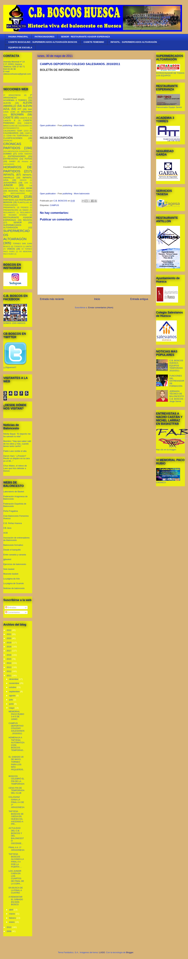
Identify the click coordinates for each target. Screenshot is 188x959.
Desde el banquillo (12, 550)
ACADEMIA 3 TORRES (15, 100)
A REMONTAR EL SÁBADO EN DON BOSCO (16, 901)
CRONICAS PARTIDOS (12, 146)
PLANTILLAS (23, 202)
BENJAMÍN (17, 114)
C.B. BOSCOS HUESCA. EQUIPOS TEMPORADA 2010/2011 (176, 365)
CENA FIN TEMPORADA (17, 135)
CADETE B (9, 120)
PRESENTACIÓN (10, 210)
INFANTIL (8, 174)
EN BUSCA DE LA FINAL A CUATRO (16, 890)
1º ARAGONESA (12, 95)
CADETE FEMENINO (94, 42)
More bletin (79, 125)
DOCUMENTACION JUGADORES (16, 151)
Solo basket (8, 569)
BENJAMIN (26, 112)
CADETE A (24, 118)
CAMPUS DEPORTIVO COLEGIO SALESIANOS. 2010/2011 (16, 728)
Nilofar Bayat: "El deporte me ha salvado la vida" (17, 435)
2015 (9, 659)
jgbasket (7, 559)
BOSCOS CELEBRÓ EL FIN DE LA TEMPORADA (16, 780)
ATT (19, 109)
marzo (12, 914)
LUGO (102, 952)
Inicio (97, 299)
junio (11, 704)
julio (11, 699)
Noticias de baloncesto (14, 588)
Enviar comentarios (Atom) (100, 307)
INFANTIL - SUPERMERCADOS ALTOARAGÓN (133, 42)
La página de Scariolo (13, 583)
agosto (12, 695)
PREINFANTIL (9, 207)
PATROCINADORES (44, 36)
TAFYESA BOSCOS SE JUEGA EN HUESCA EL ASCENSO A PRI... (16, 817)
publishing (67, 125)
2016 (9, 655)
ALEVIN (7, 103)
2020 (9, 638)
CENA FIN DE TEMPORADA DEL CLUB (16, 790)
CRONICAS (7, 141)
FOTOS (28, 159)
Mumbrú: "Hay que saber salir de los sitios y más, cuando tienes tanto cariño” (17, 443)
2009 (9, 931)
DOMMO (7, 153)
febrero (12, 918)
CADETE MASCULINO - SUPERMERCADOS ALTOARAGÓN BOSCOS (42, 42)
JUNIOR (8, 185)
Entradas (10, 607)
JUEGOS (22, 180)
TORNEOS (18, 246)
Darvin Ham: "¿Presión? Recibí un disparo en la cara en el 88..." (16, 458)
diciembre (14, 679)
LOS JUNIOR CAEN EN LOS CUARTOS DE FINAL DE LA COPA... (16, 877)
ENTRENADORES (17, 156)
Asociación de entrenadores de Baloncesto (16, 539)
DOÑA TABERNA (25, 154)
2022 (9, 630)
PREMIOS (25, 207)
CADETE (8, 117)
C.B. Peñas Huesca (12, 523)
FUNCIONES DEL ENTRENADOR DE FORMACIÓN (176, 381)
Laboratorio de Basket (13, 491)
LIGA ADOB (26, 188)
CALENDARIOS (11, 133)
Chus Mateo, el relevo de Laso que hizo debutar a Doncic (15, 468)
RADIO (26, 210)
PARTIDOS (8, 200)
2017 (9, 650)
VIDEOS (11, 249)
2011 (9, 675)
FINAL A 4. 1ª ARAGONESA (16, 848)
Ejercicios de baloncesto (14, 564)
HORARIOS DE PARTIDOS (17, 169)
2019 (9, 642)
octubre (13, 687)
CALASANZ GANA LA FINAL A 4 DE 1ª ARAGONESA (16, 802)
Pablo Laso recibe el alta (14, 451)
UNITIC (29, 246)
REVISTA (27, 220)
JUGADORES (10, 182)
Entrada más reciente (52, 299)
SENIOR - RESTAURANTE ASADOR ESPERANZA (85, 36)
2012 (9, 671)
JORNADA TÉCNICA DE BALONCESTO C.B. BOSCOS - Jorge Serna (176, 396)
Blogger (129, 952)
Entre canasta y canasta (14, 554)
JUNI (26, 183)
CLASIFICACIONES (12, 138)
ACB (5, 533)
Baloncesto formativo (13, 545)
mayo (12, 708)
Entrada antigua (139, 299)
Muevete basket (10, 574)
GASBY (12, 161)
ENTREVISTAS (10, 159)
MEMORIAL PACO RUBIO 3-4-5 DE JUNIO (16, 715)
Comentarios (12, 612)
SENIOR (18, 222)
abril (11, 909)
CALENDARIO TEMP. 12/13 (15, 131)
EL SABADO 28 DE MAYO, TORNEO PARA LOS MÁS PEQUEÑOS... (16, 764)
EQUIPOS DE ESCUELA (20, 47)
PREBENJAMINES (10, 205)
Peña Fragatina (10, 511)
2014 (9, 663)
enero (12, 922)
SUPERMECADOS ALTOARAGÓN (12, 226)
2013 (9, 667)
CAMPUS (54, 205)
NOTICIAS (11, 196)
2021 (9, 634)
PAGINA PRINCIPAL (18, 36)
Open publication (48, 125)
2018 (9, 646)
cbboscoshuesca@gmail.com (17, 74)
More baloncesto (82, 193)
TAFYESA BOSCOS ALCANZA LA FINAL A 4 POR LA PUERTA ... (16, 860)
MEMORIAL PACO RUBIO (20, 191)
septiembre (14, 691)
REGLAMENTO (9, 212)
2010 (9, 927)
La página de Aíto (11, 578)
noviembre (14, 683)
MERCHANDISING (18, 193)
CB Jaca (7, 528)
